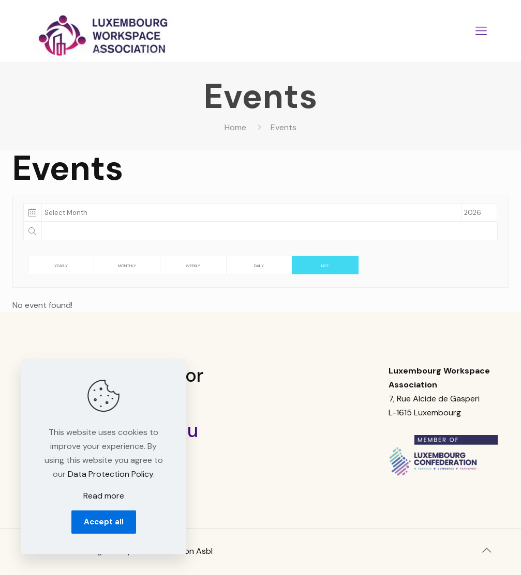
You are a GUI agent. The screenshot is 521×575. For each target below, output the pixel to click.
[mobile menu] (481, 31)
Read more (103, 495)
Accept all (104, 522)
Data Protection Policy (110, 474)
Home (235, 127)
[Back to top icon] (487, 550)
